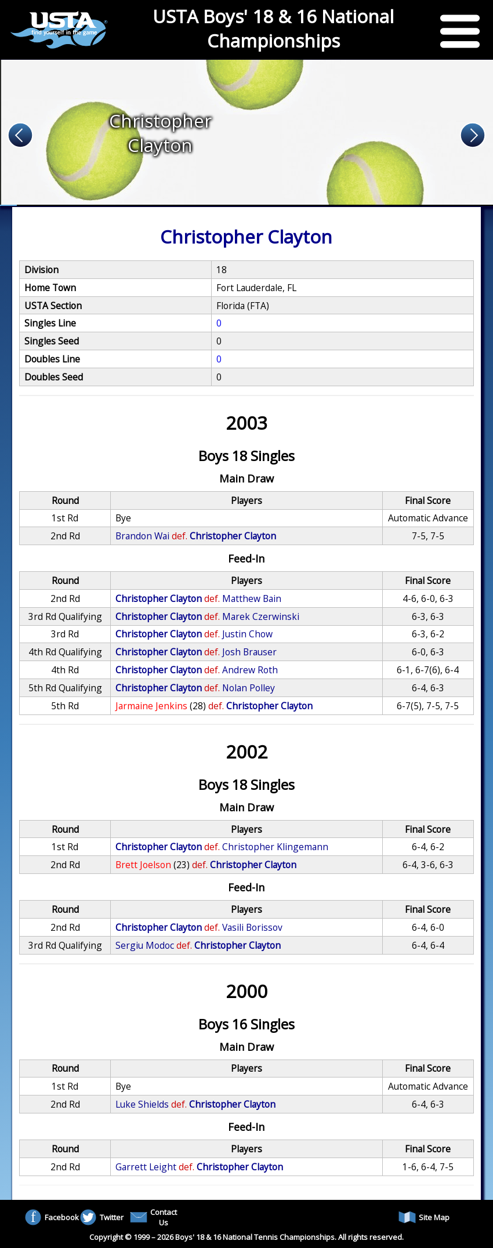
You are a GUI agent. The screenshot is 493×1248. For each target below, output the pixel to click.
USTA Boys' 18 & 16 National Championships (273, 28)
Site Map (423, 1217)
